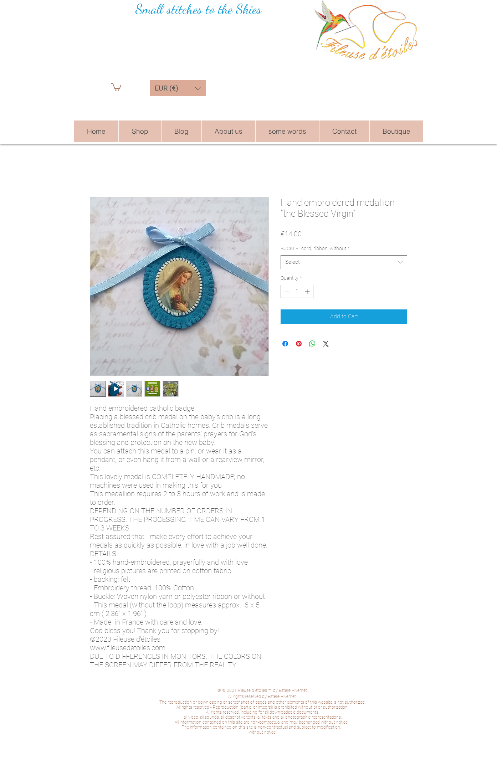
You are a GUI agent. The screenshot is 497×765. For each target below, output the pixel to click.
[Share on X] (326, 343)
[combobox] (344, 262)
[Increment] (307, 291)
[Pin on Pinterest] (298, 343)
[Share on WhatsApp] (312, 343)
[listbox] (178, 88)
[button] (116, 86)
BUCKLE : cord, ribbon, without (315, 248)
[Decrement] (286, 291)
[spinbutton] (297, 291)
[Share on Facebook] (285, 343)
